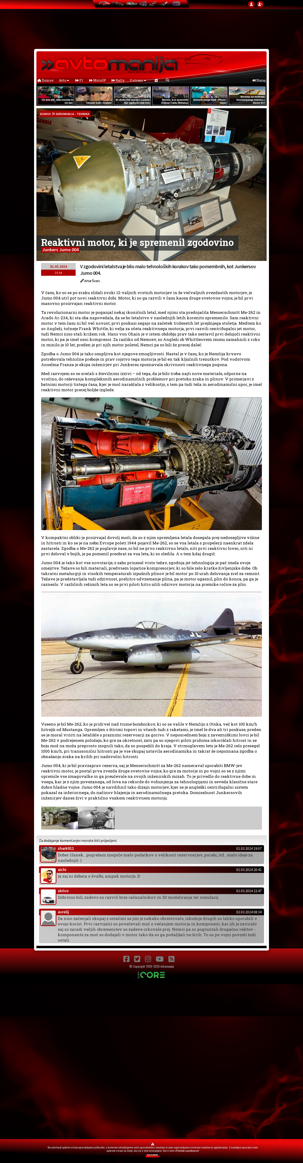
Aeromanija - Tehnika (72, 114)
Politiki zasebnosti (187, 1150)
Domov (45, 80)
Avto (64, 80)
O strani (138, 80)
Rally (118, 80)
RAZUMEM (152, 1154)
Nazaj (259, 80)
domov (45, 114)
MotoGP (97, 80)
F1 (79, 80)
